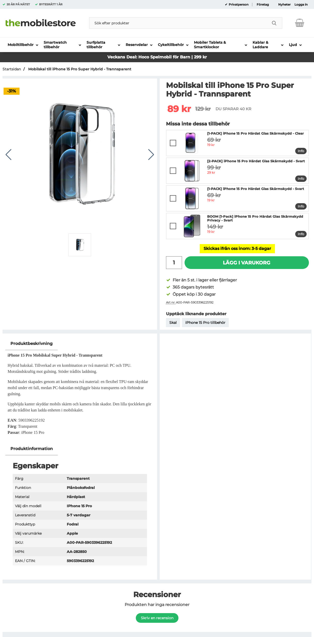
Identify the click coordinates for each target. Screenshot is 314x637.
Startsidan (12, 69)
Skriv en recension (157, 618)
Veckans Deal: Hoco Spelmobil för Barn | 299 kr (157, 57)
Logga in (301, 4)
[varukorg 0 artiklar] (299, 23)
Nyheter (284, 4)
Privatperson (238, 4)
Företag (263, 4)
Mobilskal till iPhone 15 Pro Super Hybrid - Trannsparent (79, 69)
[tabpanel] (80, 389)
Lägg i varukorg (246, 263)
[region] (80, 343)
